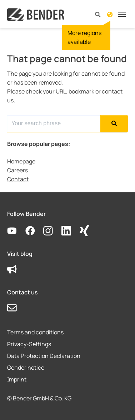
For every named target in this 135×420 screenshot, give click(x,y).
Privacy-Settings (29, 344)
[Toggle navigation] (122, 14)
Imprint (16, 379)
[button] (98, 14)
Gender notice (25, 367)
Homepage (21, 161)
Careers (17, 170)
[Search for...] (54, 123)
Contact (18, 179)
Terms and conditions (35, 332)
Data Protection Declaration (43, 356)
